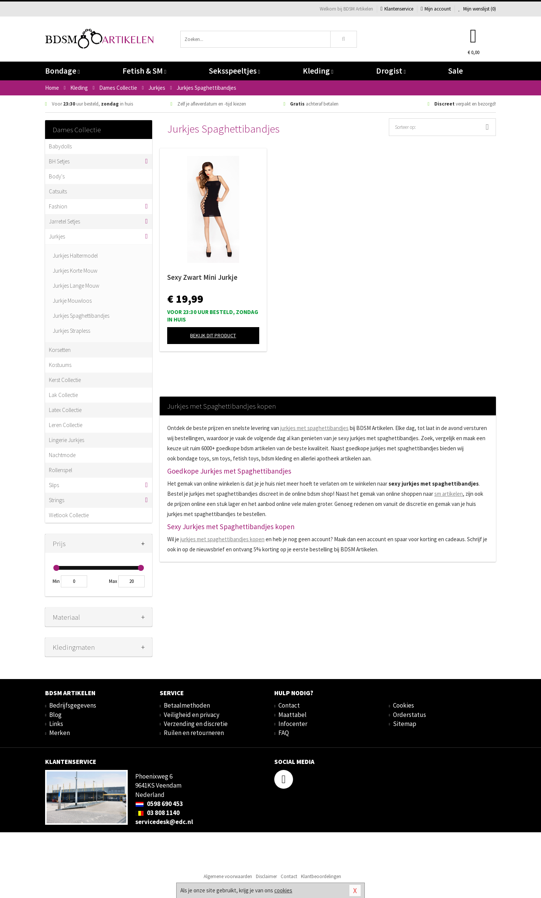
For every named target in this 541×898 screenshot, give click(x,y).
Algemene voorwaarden (228, 876)
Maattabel (292, 715)
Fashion (58, 206)
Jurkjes (57, 236)
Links (56, 724)
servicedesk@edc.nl (164, 822)
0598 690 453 (159, 804)
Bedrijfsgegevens (72, 705)
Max (113, 581)
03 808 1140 (157, 813)
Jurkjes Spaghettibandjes (81, 315)
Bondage (62, 71)
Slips (54, 485)
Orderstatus (409, 715)
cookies (283, 890)
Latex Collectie (65, 410)
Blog (55, 715)
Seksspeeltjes (234, 71)
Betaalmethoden (187, 705)
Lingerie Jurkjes (66, 440)
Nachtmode (62, 455)
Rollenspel (60, 470)
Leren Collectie (65, 425)
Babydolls (60, 146)
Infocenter (292, 724)
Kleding (318, 71)
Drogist (391, 71)
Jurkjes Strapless (71, 330)
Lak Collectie (63, 394)
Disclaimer (266, 876)
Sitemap (404, 724)
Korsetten (60, 349)
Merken (59, 733)
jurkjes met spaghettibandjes (314, 428)
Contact (289, 705)
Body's (57, 176)
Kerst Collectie (65, 379)
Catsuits (58, 191)
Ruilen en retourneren (194, 733)
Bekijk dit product (213, 335)
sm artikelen (448, 493)
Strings (56, 500)
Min (56, 581)
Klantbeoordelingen (321, 876)
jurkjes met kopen (222, 539)
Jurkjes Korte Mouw (75, 270)
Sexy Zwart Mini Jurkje (202, 277)
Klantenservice (397, 9)
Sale (455, 71)
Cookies (403, 705)
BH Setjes (59, 161)
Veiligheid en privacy (191, 715)
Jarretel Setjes (64, 221)
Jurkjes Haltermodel (75, 255)
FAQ (283, 733)
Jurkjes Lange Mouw (76, 285)
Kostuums (60, 364)
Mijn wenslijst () (477, 9)
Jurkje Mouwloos (72, 300)
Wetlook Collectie (69, 515)
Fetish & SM (144, 71)
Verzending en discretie (196, 724)
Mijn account (436, 9)
